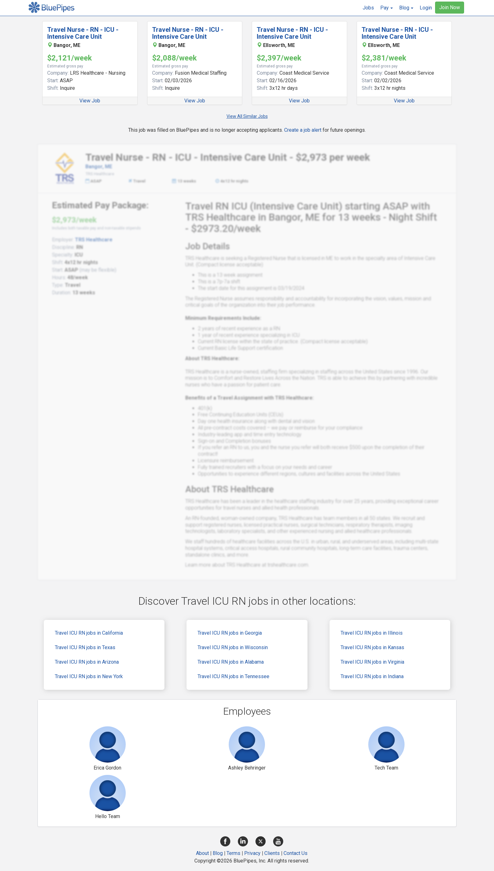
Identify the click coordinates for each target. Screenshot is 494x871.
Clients (272, 853)
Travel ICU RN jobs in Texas (85, 647)
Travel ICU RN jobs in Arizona (87, 662)
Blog (218, 853)
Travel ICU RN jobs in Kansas (372, 647)
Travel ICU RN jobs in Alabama (231, 662)
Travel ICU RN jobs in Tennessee (233, 676)
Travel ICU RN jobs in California (89, 633)
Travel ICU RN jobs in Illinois (372, 633)
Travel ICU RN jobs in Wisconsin (233, 647)
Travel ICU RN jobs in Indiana (372, 676)
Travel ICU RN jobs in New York (89, 676)
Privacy (252, 853)
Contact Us (295, 853)
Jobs (368, 8)
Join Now (449, 7)
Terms (233, 853)
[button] (386, 8)
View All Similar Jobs (247, 116)
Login (426, 8)
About (202, 853)
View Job (89, 101)
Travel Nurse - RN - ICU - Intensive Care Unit (82, 33)
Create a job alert (302, 130)
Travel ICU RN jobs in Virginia (372, 662)
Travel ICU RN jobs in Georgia (230, 633)
